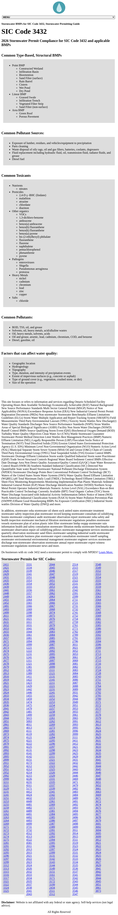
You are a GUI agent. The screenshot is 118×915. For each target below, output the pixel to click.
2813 (6, 673)
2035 (29, 881)
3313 (6, 868)
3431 (75, 759)
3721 (98, 666)
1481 (29, 711)
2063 (52, 596)
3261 (6, 810)
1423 (29, 682)
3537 (75, 871)
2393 (52, 836)
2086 (52, 641)
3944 (75, 698)
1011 (29, 622)
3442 (75, 766)
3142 (52, 858)
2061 (52, 590)
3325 (6, 890)
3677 (98, 814)
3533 (75, 858)
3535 (75, 865)
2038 (29, 887)
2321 (52, 759)
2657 (6, 638)
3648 (98, 778)
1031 (29, 625)
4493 (29, 820)
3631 (98, 740)
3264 (6, 820)
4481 (29, 804)
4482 (29, 807)
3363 (29, 596)
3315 (6, 871)
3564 (98, 599)
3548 (98, 564)
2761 (75, 625)
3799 (98, 698)
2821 (6, 682)
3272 (6, 830)
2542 (75, 590)
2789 (75, 634)
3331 (29, 564)
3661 (98, 788)
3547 (75, 894)
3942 (75, 695)
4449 (29, 801)
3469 (75, 778)
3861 (98, 887)
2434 (52, 887)
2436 (6, 583)
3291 (6, 846)
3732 (29, 830)
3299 (6, 862)
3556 (98, 583)
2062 (52, 593)
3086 (75, 679)
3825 (98, 855)
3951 (75, 705)
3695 (98, 833)
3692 (98, 826)
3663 (98, 791)
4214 (29, 772)
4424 (29, 794)
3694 (98, 830)
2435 (6, 580)
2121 (52, 673)
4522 (29, 839)
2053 (52, 586)
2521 (75, 577)
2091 (52, 647)
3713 (98, 654)
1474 (29, 702)
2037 (29, 884)
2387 (52, 823)
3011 (75, 644)
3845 (98, 881)
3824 (98, 852)
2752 (75, 615)
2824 (6, 692)
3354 (29, 583)
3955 (75, 711)
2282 (52, 734)
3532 (75, 855)
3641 (98, 759)
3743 (98, 676)
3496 (75, 817)
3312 (6, 865)
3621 (98, 727)
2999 (6, 778)
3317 (6, 878)
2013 (29, 849)
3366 (29, 606)
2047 (52, 574)
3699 (98, 836)
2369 (52, 804)
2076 (52, 618)
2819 (6, 679)
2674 (6, 650)
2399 (52, 852)
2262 (52, 721)
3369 (29, 609)
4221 (29, 740)
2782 (75, 631)
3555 (98, 580)
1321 (29, 663)
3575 (98, 708)
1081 (29, 638)
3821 (98, 842)
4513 (29, 836)
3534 (75, 862)
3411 (75, 740)
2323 (52, 766)
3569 (98, 615)
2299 (52, 753)
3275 (6, 839)
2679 (6, 666)
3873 (98, 890)
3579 (98, 718)
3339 (29, 570)
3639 (98, 756)
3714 (98, 657)
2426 (6, 570)
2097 (52, 660)
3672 (98, 801)
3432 (75, 762)
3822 (98, 846)
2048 (52, 577)
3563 (98, 596)
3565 (98, 602)
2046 (52, 570)
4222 (29, 743)
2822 (6, 686)
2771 (75, 628)
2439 (6, 586)
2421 (6, 567)
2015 (29, 852)
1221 (29, 647)
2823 (6, 689)
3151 (52, 871)
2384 (52, 814)
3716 (98, 663)
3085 (75, 676)
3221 (6, 785)
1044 (29, 631)
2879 (6, 743)
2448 (6, 593)
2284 (52, 737)
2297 (52, 746)
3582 (98, 622)
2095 (52, 654)
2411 (6, 564)
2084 (52, 634)
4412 (29, 791)
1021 (29, 618)
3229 (6, 788)
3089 (75, 689)
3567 (98, 609)
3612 (98, 721)
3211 (6, 782)
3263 (6, 817)
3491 (75, 801)
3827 (98, 862)
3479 (75, 785)
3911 (75, 830)
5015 (29, 718)
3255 (6, 804)
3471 (75, 782)
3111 (75, 737)
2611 (6, 615)
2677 (6, 660)
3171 (52, 878)
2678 (6, 663)
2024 (29, 865)
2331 (52, 778)
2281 (52, 730)
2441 (6, 590)
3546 (75, 890)
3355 (29, 586)
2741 (75, 612)
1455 (29, 695)
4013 (29, 727)
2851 (6, 721)
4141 (29, 753)
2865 (6, 727)
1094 (29, 641)
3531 (75, 852)
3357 (29, 593)
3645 (98, 769)
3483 (75, 791)
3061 (75, 657)
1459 (29, 698)
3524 (75, 849)
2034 (29, 878)
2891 (6, 746)
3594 (98, 641)
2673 (6, 647)
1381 (29, 666)
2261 (52, 718)
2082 (52, 628)
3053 (75, 654)
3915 (75, 836)
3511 (75, 839)
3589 (98, 631)
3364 (29, 599)
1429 (29, 686)
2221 (52, 686)
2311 (52, 756)
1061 (29, 634)
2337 (52, 785)
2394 (52, 839)
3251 (6, 798)
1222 (29, 650)
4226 (29, 778)
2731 (75, 606)
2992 (6, 775)
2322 (52, 762)
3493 (75, 807)
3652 (98, 785)
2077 (52, 622)
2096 (52, 657)
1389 (29, 673)
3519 (75, 842)
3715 (98, 660)
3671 (98, 798)
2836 (6, 705)
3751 (98, 679)
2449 (6, 596)
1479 (29, 708)
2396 (52, 846)
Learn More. (106, 552)
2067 (52, 606)
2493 (6, 609)
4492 (29, 817)
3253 (6, 801)
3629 (98, 737)
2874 (6, 737)
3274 (6, 836)
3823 (98, 849)
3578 (98, 714)
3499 (75, 826)
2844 (6, 718)
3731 (29, 826)
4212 (29, 766)
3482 (75, 788)
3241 (6, 794)
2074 (52, 612)
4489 (29, 810)
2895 (6, 756)
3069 (75, 660)
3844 (98, 878)
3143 (52, 862)
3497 (75, 820)
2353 (52, 798)
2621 (6, 618)
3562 (98, 593)
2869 (6, 730)
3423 (75, 750)
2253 (52, 702)
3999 (75, 734)
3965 (75, 718)
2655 (6, 631)
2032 (29, 871)
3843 (98, 874)
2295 (52, 740)
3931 (75, 692)
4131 (29, 750)
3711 (98, 650)
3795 (98, 695)
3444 (75, 772)
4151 (29, 759)
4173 (29, 762)
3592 (98, 634)
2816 (6, 676)
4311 (29, 785)
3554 (98, 577)
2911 (6, 762)
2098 (52, 663)
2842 (6, 711)
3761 (98, 682)
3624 (98, 730)
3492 (75, 804)
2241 (52, 692)
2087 (52, 644)
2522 (75, 580)
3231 (6, 791)
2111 (52, 670)
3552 (98, 570)
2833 (6, 695)
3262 (6, 814)
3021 (75, 647)
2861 (6, 724)
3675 (98, 807)
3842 (98, 871)
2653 (6, 628)
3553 (98, 574)
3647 (98, 775)
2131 (52, 676)
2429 (6, 574)
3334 (29, 567)
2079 (52, 625)
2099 (52, 666)
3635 (98, 753)
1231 (29, 654)
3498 (75, 823)
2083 (52, 631)
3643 (98, 762)
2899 (6, 759)
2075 (52, 615)
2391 (52, 830)
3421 (75, 746)
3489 (75, 798)
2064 (52, 599)
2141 (52, 679)
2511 (52, 890)
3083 (75, 670)
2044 (52, 564)
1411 (29, 676)
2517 (75, 570)
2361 (52, 801)
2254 (52, 705)
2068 (52, 609)
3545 (75, 887)
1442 (29, 689)
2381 (52, 810)
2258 (52, 711)
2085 (52, 638)
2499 (6, 612)
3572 (98, 705)
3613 (98, 724)
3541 (75, 874)
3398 (29, 612)
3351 (29, 577)
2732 (75, 609)
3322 (6, 884)
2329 (52, 775)
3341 (29, 574)
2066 (52, 602)
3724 (98, 670)
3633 (98, 746)
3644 (98, 766)
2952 (6, 772)
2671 (6, 641)
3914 (75, 833)
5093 (29, 721)
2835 (6, 702)
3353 (29, 580)
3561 (98, 590)
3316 (6, 874)
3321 (6, 881)
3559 (98, 586)
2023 (29, 862)
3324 (6, 887)
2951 (6, 769)
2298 (52, 750)
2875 (6, 740)
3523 (75, 846)
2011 (29, 846)
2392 (52, 833)
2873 (6, 734)
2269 (52, 724)
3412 (75, 743)
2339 (52, 788)
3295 (6, 852)
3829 (98, 865)
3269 (6, 823)
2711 (75, 599)
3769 (98, 689)
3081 (75, 663)
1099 (29, 644)
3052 (75, 650)
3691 (98, 823)
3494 (75, 810)
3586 (98, 628)
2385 (52, 817)
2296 (52, 743)
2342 (52, 794)
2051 (52, 580)
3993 (75, 724)
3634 (98, 750)
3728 (98, 673)
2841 (6, 708)
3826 (98, 858)
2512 (52, 894)
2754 (75, 618)
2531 (75, 583)
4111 (29, 730)
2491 (6, 606)
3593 (98, 638)
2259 (52, 714)
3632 (98, 743)
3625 (98, 734)
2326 (52, 772)
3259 (6, 807)
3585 (98, 625)
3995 (75, 727)
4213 (29, 769)
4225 (29, 746)
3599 (98, 647)
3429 (75, 756)
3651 (98, 782)
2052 (52, 583)
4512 (29, 833)
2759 (75, 622)
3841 (98, 868)
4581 (29, 842)
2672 (6, 644)
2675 (6, 654)
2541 (75, 586)
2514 (75, 564)
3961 (75, 714)
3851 (98, 884)
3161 (52, 874)
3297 (6, 858)
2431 (6, 577)
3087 (75, 682)
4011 (29, 724)
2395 (52, 842)
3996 (75, 730)
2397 (52, 849)
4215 (29, 775)
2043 (29, 894)
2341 (52, 791)
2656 (6, 634)
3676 (98, 810)
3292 (6, 849)
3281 (6, 842)
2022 (29, 858)
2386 (52, 820)
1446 (29, 692)
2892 (6, 750)
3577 (98, 711)
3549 (98, 567)
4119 (29, 734)
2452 (6, 602)
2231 (52, 689)
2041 (29, 890)
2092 (52, 650)
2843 (6, 714)
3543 (75, 881)
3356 (29, 590)
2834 (6, 698)
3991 (75, 721)
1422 (29, 679)
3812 (98, 839)
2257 (52, 708)
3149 (52, 868)
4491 (29, 814)
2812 (6, 670)
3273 (6, 833)
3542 (75, 878)
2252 (52, 698)
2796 (75, 641)
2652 (6, 625)
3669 (98, 794)
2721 (75, 602)
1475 (29, 705)
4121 (29, 737)
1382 (29, 670)
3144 (52, 865)
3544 (75, 884)
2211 (52, 682)
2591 (75, 593)
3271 (6, 826)
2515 (75, 567)
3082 (75, 666)
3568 (98, 612)
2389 (52, 826)
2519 (75, 574)
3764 (98, 686)
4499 (29, 823)
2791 (75, 638)
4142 (29, 756)
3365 (29, 602)
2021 (29, 855)
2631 (6, 622)
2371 (52, 807)
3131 (52, 855)
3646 (98, 772)
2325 (52, 769)
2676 (6, 657)
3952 (6, 766)
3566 (98, 606)
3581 (98, 618)
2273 (52, 727)
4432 (29, 798)
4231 (29, 782)
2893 (6, 753)
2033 (29, 874)
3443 (75, 769)
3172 (52, 881)
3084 (75, 673)
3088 (75, 686)
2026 (29, 868)
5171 (29, 788)
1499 (29, 714)
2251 (52, 695)
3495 (75, 814)
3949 (75, 702)
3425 (75, 753)
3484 (75, 794)
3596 (98, 644)
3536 (75, 868)
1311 (29, 660)
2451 (6, 599)
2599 (75, 596)
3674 (98, 804)
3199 (52, 884)
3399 (29, 615)
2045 (52, 567)
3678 (98, 817)
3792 (98, 692)
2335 (52, 782)
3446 (75, 775)
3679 (98, 820)
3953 (75, 708)
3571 (98, 702)
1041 (29, 628)
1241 (29, 657)
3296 (6, 855)
